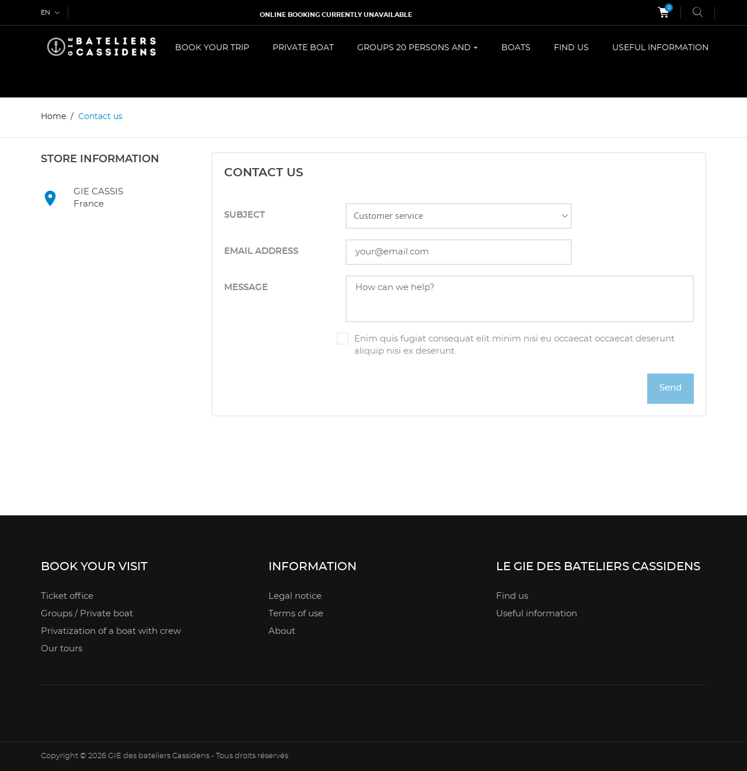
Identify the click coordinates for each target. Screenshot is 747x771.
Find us (512, 596)
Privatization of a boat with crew (111, 631)
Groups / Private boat (87, 613)
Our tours (61, 648)
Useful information (536, 613)
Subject (244, 215)
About (281, 631)
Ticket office (67, 596)
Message (246, 287)
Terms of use (295, 613)
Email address (261, 251)
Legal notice (295, 596)
